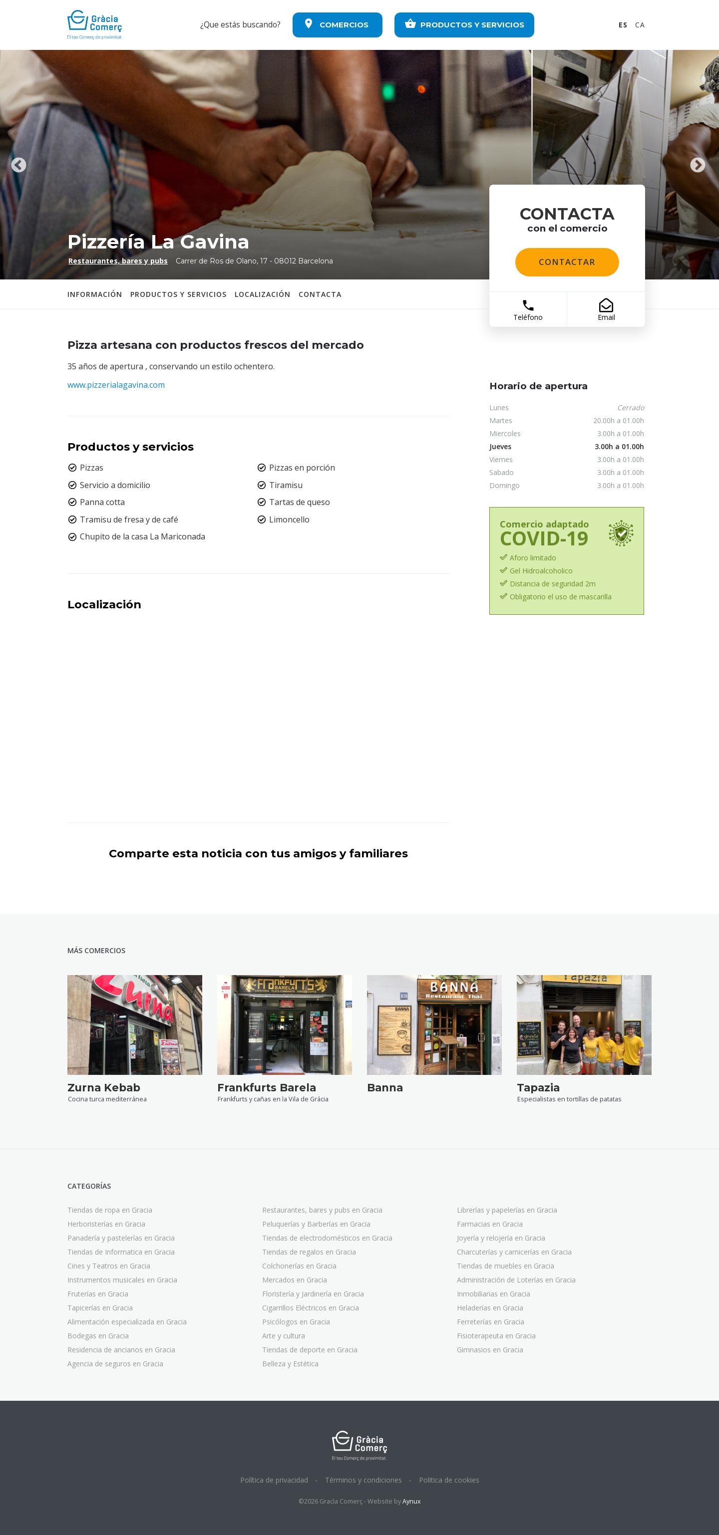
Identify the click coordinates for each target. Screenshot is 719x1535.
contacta (320, 294)
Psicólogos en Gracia (296, 1321)
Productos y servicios (178, 294)
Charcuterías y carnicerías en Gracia (514, 1252)
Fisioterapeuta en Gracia (496, 1335)
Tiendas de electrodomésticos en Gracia (327, 1238)
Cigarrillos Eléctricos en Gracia (310, 1307)
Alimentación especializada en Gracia (127, 1321)
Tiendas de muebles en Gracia (505, 1266)
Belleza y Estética (290, 1363)
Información (94, 294)
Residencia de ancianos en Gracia (121, 1349)
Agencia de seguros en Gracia (115, 1363)
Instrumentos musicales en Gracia (122, 1279)
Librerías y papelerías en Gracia (507, 1210)
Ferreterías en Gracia (490, 1321)
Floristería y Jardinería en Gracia (313, 1293)
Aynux (411, 1501)
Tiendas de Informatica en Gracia (121, 1252)
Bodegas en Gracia (98, 1335)
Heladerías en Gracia (490, 1307)
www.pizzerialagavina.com (116, 384)
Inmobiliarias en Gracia (493, 1293)
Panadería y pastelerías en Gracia (121, 1238)
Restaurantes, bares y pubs (118, 260)
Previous (18, 164)
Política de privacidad (274, 1480)
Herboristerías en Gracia (106, 1224)
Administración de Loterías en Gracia (516, 1279)
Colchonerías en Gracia (299, 1266)
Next (698, 164)
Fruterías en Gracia (97, 1293)
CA (640, 24)
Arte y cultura (283, 1335)
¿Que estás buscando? (240, 24)
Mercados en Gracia (294, 1279)
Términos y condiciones (363, 1480)
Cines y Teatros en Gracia (108, 1266)
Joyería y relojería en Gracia (501, 1238)
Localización (263, 294)
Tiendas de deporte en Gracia (310, 1349)
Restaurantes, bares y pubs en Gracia (322, 1210)
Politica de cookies (449, 1480)
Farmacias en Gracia (490, 1224)
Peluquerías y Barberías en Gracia (316, 1224)
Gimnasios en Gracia (490, 1349)
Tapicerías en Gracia (100, 1307)
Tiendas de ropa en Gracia (109, 1210)
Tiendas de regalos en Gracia (309, 1252)
